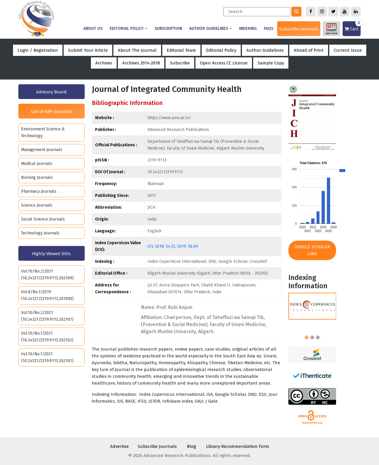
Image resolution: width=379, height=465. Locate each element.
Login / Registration (37, 50)
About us (92, 28)
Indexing (248, 28)
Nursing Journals (37, 177)
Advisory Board (51, 92)
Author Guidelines (210, 28)
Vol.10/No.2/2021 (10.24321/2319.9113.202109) (47, 275)
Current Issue (348, 50)
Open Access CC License (224, 63)
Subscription (168, 28)
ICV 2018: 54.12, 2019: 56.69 (172, 246)
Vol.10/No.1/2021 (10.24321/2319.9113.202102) (47, 337)
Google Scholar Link (312, 250)
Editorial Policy (128, 28)
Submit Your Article (88, 50)
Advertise (119, 446)
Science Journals (36, 205)
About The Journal (137, 50)
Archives (103, 63)
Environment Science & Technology (43, 132)
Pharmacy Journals (39, 191)
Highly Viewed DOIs (51, 253)
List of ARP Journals (51, 111)
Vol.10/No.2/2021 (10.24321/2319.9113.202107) (47, 316)
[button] (306, 338)
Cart (353, 26)
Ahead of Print (309, 50)
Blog (191, 446)
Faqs (268, 28)
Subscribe (180, 63)
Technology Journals (40, 233)
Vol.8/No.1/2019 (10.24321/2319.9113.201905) (47, 295)
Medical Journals (36, 163)
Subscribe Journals (298, 29)
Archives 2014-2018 (141, 63)
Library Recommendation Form (237, 446)
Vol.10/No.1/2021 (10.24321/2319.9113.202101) (47, 357)
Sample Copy (271, 63)
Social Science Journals (43, 219)
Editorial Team (181, 50)
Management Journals (41, 149)
